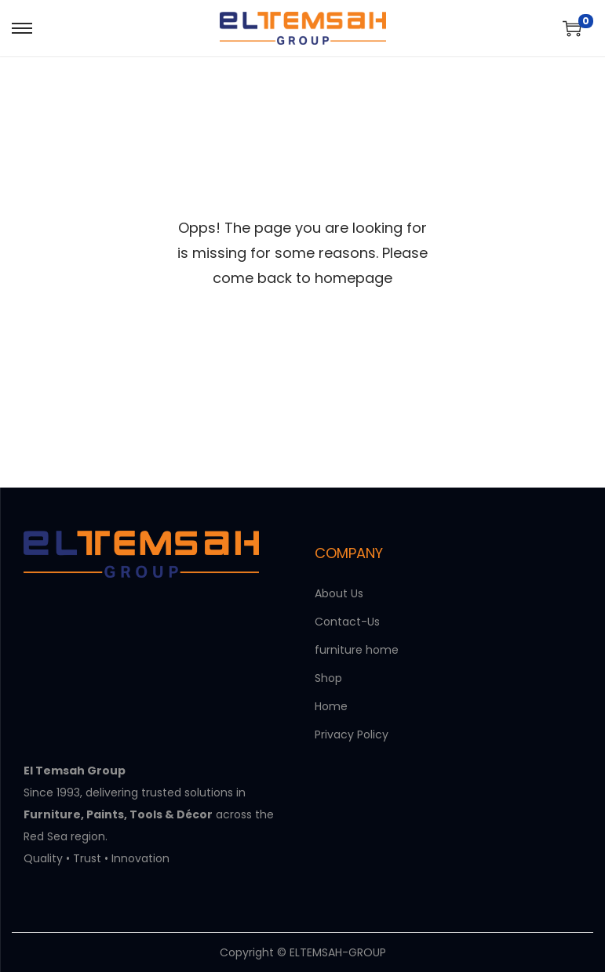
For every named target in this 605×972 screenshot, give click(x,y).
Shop (328, 678)
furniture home (357, 650)
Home (331, 706)
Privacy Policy (351, 734)
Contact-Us (347, 621)
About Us (339, 593)
